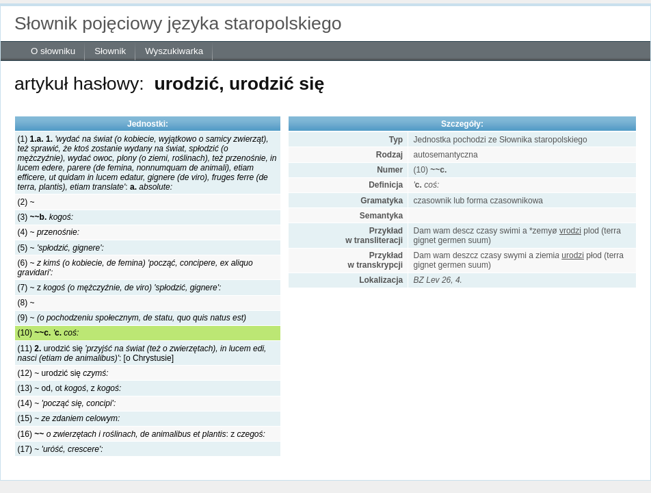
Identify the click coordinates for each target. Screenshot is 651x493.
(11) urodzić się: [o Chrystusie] (142, 353)
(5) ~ (61, 248)
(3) (45, 217)
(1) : (147, 163)
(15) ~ (69, 418)
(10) (48, 333)
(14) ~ (67, 403)
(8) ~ (26, 302)
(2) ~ (26, 202)
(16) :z (141, 434)
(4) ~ (48, 232)
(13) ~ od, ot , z (70, 388)
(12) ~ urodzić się (63, 373)
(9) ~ (132, 318)
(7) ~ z (120, 287)
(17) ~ (60, 449)
